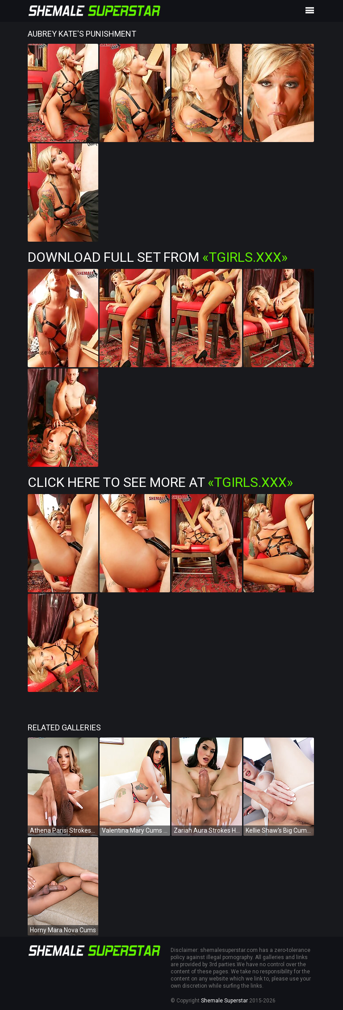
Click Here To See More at (160, 482)
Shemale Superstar (224, 1000)
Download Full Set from (158, 257)
